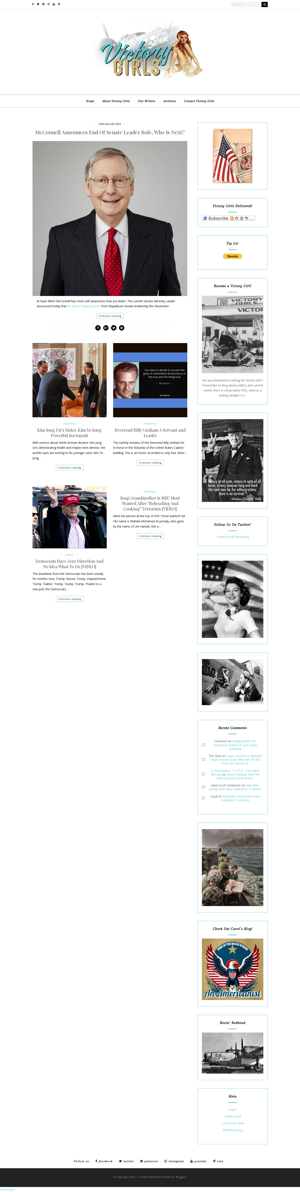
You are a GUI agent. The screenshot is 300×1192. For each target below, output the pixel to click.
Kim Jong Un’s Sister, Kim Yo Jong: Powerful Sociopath (69, 432)
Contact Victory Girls (199, 101)
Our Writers (146, 101)
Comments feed (233, 1123)
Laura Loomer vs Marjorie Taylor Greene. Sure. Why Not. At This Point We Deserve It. (236, 759)
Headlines (69, 423)
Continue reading (110, 315)
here (242, 395)
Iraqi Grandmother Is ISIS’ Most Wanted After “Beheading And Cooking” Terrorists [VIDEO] (150, 503)
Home (90, 101)
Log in (233, 1109)
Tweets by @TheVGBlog (232, 537)
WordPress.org (233, 1130)
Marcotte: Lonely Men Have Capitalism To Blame (235, 787)
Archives (170, 101)
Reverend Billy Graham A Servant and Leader (150, 432)
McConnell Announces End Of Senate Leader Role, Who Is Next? (110, 132)
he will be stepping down (83, 306)
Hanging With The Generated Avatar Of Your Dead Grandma (235, 745)
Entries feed (233, 1116)
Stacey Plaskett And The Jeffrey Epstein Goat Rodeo (238, 776)
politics (69, 555)
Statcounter (7, 1189)
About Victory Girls (116, 101)
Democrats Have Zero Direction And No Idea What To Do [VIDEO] (70, 563)
